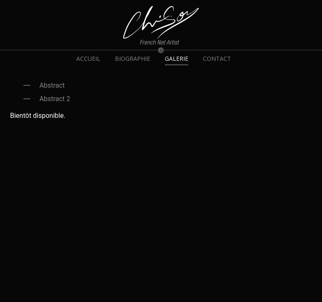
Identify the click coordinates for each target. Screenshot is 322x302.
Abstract (52, 85)
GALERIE (176, 58)
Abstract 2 (54, 99)
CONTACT (217, 58)
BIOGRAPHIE (132, 58)
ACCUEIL (88, 58)
